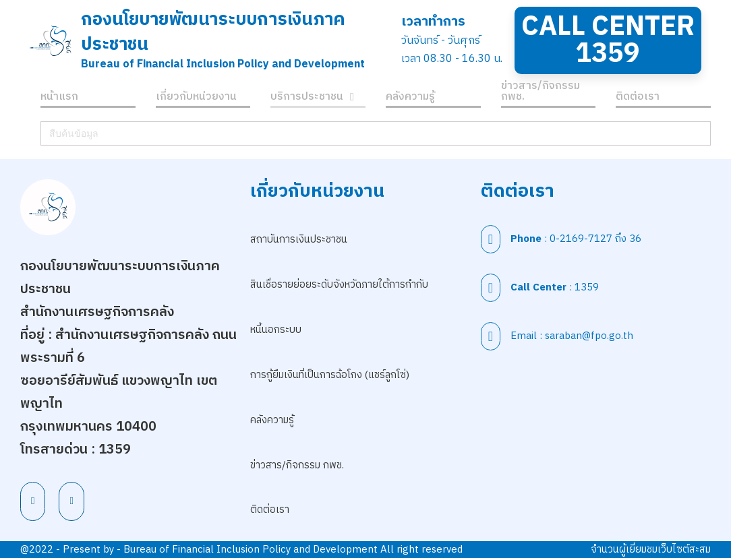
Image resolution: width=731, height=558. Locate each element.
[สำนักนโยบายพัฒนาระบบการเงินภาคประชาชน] (50, 41)
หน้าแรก (59, 99)
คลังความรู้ (410, 99)
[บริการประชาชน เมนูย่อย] (352, 99)
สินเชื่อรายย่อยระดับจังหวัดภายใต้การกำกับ (339, 284)
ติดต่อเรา (638, 99)
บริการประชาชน (306, 99)
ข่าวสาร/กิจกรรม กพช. (540, 93)
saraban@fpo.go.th (589, 336)
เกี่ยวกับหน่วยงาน (196, 99)
